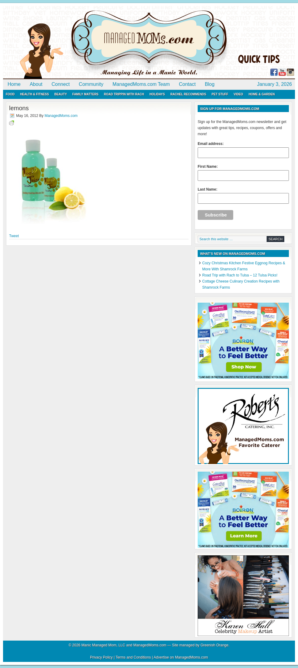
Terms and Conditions (133, 657)
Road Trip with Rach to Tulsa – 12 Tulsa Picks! (239, 275)
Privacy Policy (101, 657)
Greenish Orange (214, 645)
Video (238, 94)
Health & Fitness (34, 94)
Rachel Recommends (188, 94)
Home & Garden (261, 94)
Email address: (243, 150)
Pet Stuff (220, 94)
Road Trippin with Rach (124, 94)
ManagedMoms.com (73, 42)
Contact (187, 84)
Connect (61, 84)
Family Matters (85, 94)
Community (91, 84)
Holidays (157, 94)
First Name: (243, 172)
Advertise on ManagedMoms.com (181, 657)
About (36, 84)
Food (10, 94)
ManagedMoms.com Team (141, 84)
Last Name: (243, 195)
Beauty (60, 94)
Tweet (14, 236)
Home (14, 84)
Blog (209, 84)
